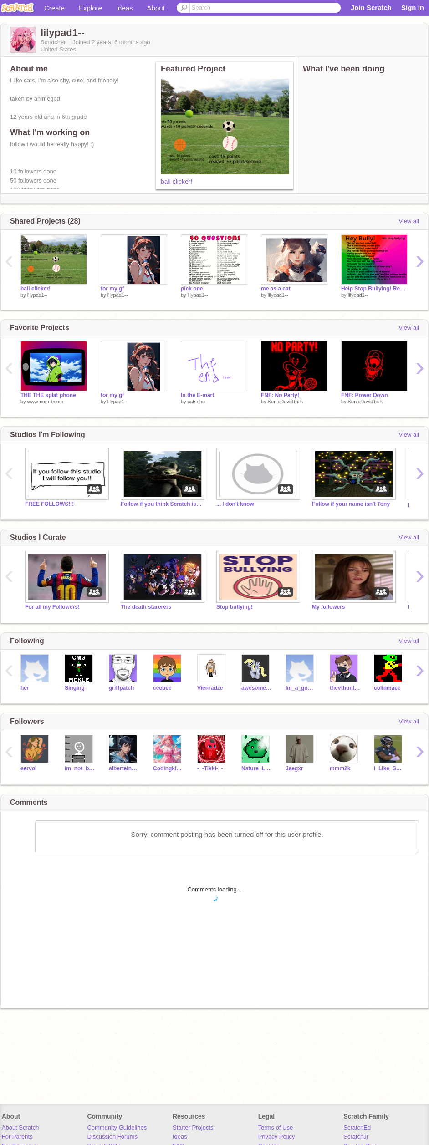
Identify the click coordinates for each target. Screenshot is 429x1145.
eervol (28, 768)
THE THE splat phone (48, 395)
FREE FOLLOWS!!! (49, 504)
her (24, 688)
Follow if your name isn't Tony (351, 504)
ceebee (162, 688)
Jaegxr (294, 768)
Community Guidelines (117, 1127)
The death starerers (146, 607)
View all (408, 221)
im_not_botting (80, 768)
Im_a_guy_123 (301, 688)
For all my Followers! (52, 607)
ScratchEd (357, 1127)
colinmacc (387, 688)
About (156, 8)
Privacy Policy (276, 1136)
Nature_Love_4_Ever (256, 768)
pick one (192, 288)
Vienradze (210, 688)
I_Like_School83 (389, 768)
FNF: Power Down (364, 395)
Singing (75, 688)
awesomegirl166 (256, 688)
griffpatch (121, 688)
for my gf (112, 288)
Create (54, 8)
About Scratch (20, 1127)
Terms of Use (275, 1127)
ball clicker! (176, 181)
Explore (90, 8)
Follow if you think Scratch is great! (162, 504)
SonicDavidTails (285, 401)
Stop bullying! (234, 607)
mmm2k (340, 768)
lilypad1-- (37, 295)
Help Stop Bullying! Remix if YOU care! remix (374, 288)
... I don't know (235, 504)
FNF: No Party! (280, 395)
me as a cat (276, 288)
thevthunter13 (345, 688)
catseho (196, 401)
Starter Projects (193, 1127)
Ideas (124, 8)
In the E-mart (197, 395)
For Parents (17, 1136)
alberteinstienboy (124, 768)
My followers (328, 607)
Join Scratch (371, 7)
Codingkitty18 (168, 768)
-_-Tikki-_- (210, 768)
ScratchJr (355, 1136)
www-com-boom (45, 401)
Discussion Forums (112, 1136)
